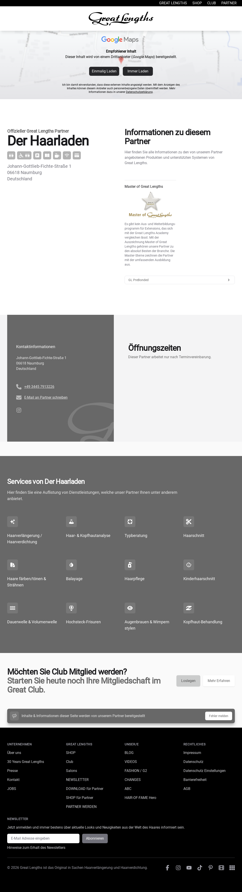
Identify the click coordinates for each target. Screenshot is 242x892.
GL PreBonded (179, 280)
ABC (128, 789)
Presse (12, 771)
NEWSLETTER (77, 780)
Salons (71, 771)
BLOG (129, 753)
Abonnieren (95, 838)
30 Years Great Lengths (25, 762)
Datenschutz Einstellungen (204, 771)
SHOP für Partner (79, 798)
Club (211, 3)
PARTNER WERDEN (81, 807)
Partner (229, 3)
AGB (186, 789)
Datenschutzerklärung (139, 92)
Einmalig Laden (104, 71)
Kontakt (13, 780)
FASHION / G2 (136, 771)
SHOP (70, 753)
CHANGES (133, 780)
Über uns (14, 753)
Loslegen (188, 681)
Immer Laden (138, 71)
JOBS (11, 789)
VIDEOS (131, 762)
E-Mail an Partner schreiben (46, 397)
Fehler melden (218, 716)
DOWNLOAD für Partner (84, 789)
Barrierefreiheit (195, 780)
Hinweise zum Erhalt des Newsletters (36, 847)
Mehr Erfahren (219, 681)
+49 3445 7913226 (39, 387)
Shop (197, 3)
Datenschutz (193, 762)
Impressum (192, 753)
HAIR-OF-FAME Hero (140, 798)
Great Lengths (173, 3)
